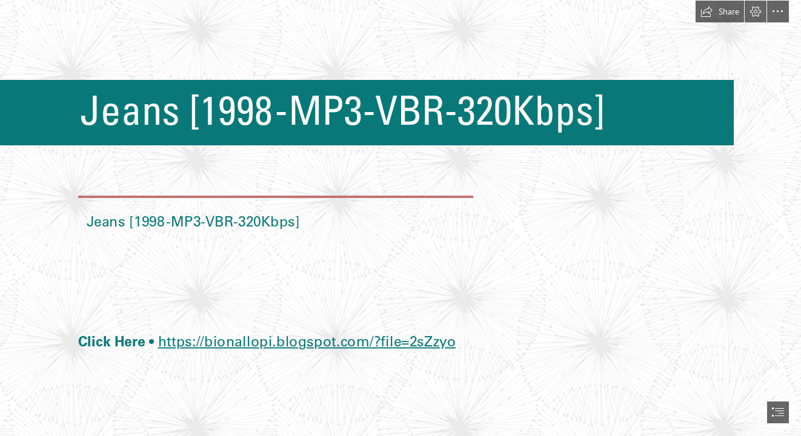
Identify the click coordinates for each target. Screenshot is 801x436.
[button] (720, 11)
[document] (400, 218)
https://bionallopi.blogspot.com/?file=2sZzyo (307, 340)
